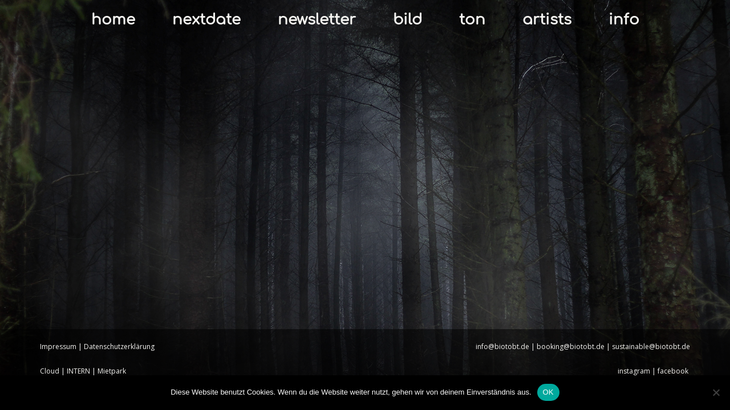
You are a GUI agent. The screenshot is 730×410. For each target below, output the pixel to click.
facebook (674, 371)
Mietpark (112, 371)
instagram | (638, 371)
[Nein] (715, 392)
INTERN (78, 371)
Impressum (58, 346)
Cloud (49, 371)
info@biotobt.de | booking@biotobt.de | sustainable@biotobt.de (583, 346)
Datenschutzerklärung (119, 346)
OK (548, 392)
